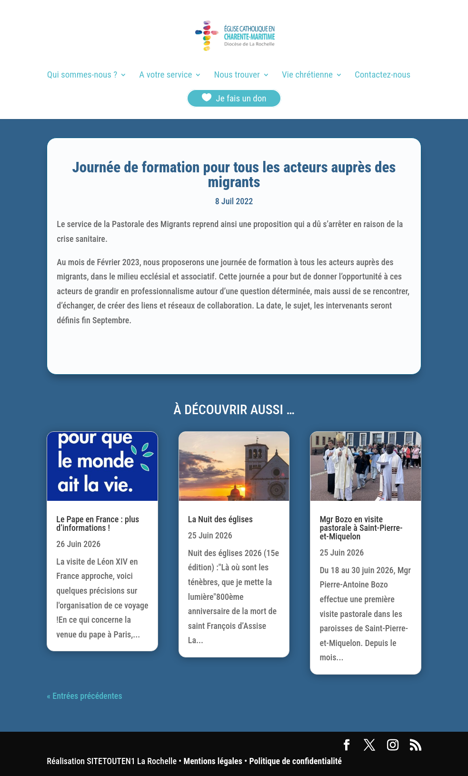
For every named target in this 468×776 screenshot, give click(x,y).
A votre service (165, 75)
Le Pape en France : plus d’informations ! (97, 523)
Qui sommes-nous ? (82, 75)
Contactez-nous (382, 75)
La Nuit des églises (220, 519)
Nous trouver (237, 75)
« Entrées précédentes (84, 696)
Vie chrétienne (307, 75)
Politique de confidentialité (295, 761)
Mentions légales (213, 761)
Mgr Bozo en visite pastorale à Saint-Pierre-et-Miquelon (360, 527)
